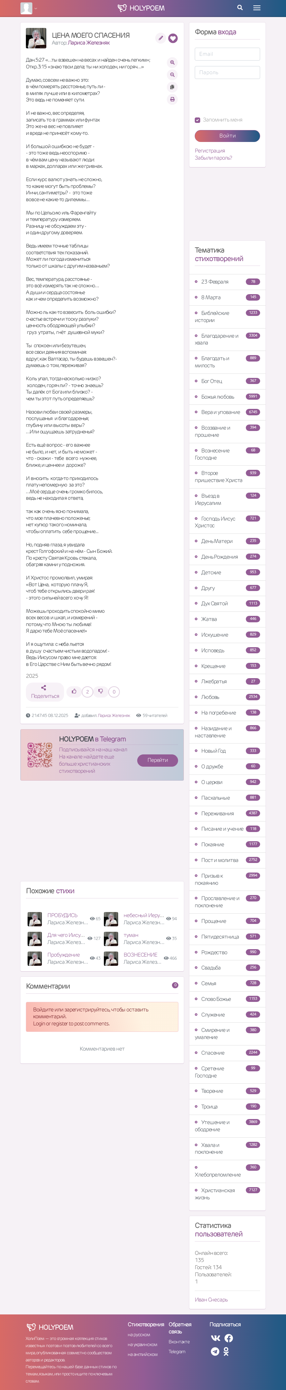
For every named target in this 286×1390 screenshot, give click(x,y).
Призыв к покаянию (227, 879)
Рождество (227, 952)
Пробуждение (63, 954)
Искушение (227, 634)
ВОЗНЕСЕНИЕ (140, 954)
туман (131, 935)
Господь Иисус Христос (227, 522)
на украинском (142, 1344)
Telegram (177, 1351)
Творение (227, 1091)
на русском (139, 1334)
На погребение (227, 712)
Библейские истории (227, 316)
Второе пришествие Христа (227, 476)
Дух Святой (227, 603)
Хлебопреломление (227, 1171)
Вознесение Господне (227, 454)
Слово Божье (227, 999)
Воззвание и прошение (227, 431)
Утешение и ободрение (227, 1126)
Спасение (227, 1052)
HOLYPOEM (76, 739)
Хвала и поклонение (227, 1148)
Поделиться (45, 692)
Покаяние (227, 844)
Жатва (227, 619)
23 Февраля (227, 281)
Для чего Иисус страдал (75, 935)
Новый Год (227, 750)
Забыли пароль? (213, 158)
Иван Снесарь (211, 1299)
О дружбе (227, 766)
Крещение (227, 666)
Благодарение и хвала (227, 339)
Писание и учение (227, 828)
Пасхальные (227, 797)
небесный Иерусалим (149, 915)
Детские (227, 572)
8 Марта (227, 297)
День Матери (227, 541)
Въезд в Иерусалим (227, 499)
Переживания (227, 813)
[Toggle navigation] (257, 8)
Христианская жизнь (227, 1194)
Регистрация (210, 150)
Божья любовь (227, 396)
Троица (227, 1106)
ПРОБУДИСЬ (62, 915)
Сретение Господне (227, 1072)
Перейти (157, 760)
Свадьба (227, 967)
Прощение (227, 921)
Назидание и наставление (227, 732)
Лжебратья (227, 681)
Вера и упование (227, 412)
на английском (142, 1354)
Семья (227, 983)
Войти (227, 135)
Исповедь (227, 650)
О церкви (227, 782)
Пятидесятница (227, 936)
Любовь (227, 697)
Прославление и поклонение (227, 902)
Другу (227, 588)
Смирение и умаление (227, 1033)
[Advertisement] (102, 833)
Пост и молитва (227, 860)
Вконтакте (179, 1342)
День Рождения (227, 556)
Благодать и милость (227, 362)
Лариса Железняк (88, 42)
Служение (227, 1014)
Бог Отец (227, 381)
